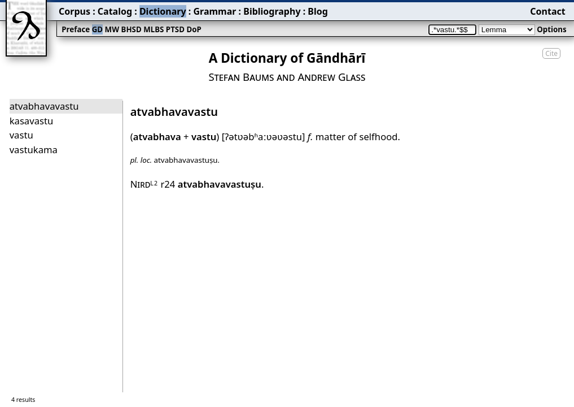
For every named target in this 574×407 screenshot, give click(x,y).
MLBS (153, 29)
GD (97, 29)
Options (551, 29)
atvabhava (157, 136)
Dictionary (162, 11)
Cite (551, 53)
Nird (144, 183)
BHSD (131, 29)
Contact (547, 11)
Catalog (115, 11)
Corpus (74, 11)
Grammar (214, 11)
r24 (210, 183)
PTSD (175, 29)
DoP (193, 29)
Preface (76, 29)
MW (112, 29)
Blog (318, 11)
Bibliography (271, 11)
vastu (203, 136)
